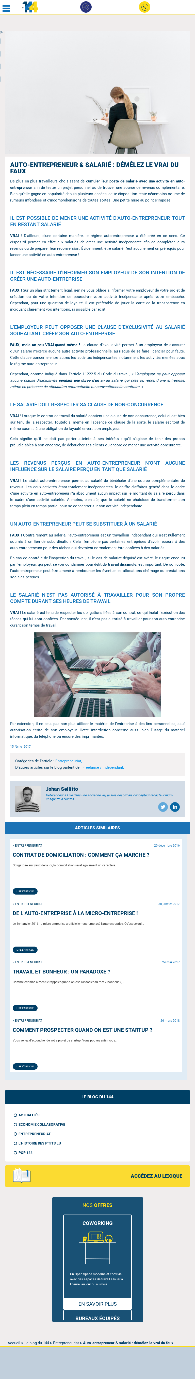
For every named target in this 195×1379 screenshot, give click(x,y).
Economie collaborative (42, 1124)
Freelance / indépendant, (103, 767)
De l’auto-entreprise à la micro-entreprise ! (75, 913)
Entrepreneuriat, (68, 761)
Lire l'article (25, 891)
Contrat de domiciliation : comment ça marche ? (81, 855)
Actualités (29, 1115)
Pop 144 (25, 1153)
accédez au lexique (156, 1176)
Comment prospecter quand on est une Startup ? (82, 1030)
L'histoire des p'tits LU (40, 1143)
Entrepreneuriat (35, 1134)
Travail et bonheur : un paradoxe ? (61, 972)
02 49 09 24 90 (144, 8)
